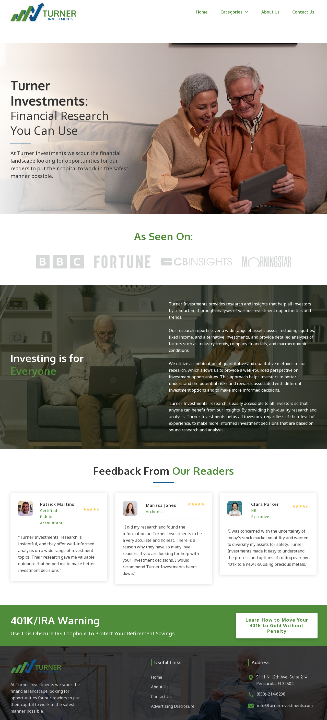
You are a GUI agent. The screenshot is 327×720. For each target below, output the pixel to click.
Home (156, 658)
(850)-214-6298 (271, 674)
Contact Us (161, 677)
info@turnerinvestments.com (285, 686)
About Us (160, 667)
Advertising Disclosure (172, 687)
